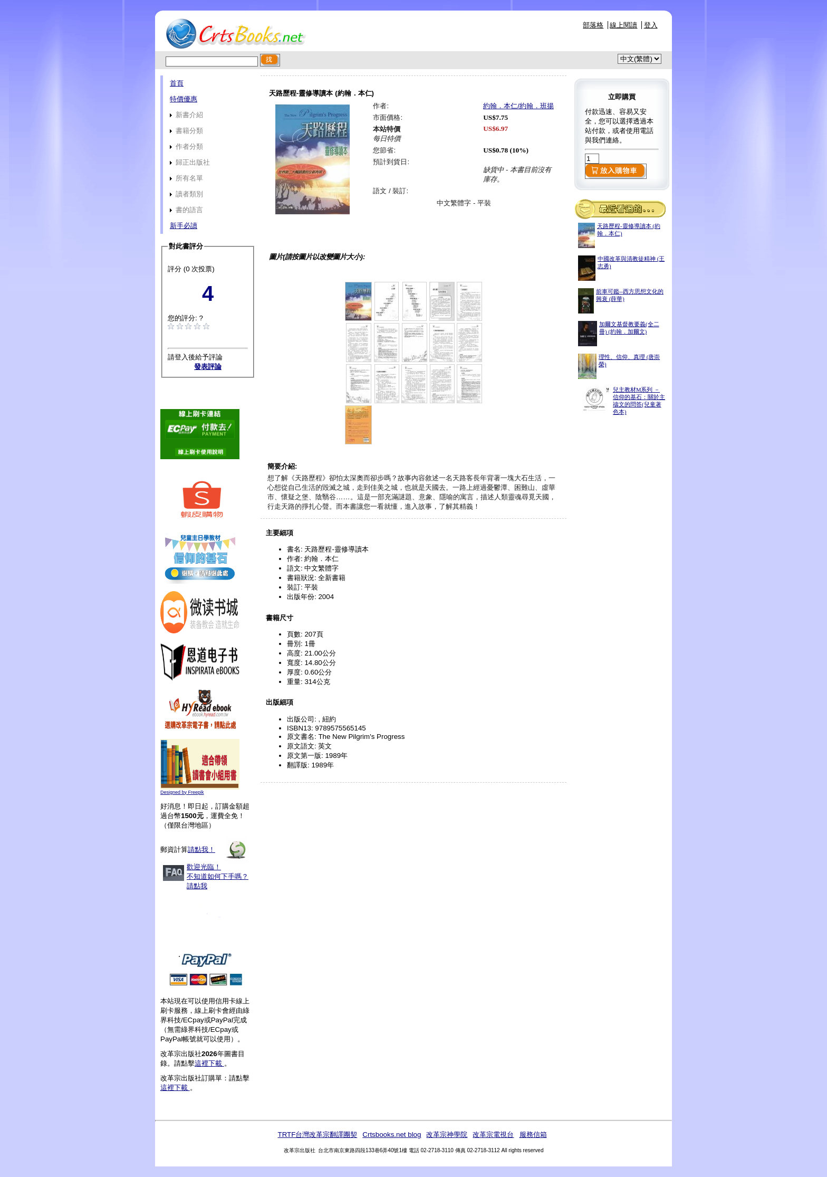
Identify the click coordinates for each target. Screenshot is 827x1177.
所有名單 (186, 178)
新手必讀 (183, 226)
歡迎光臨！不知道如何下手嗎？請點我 (217, 876)
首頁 (177, 83)
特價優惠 (183, 99)
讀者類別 (186, 194)
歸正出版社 (190, 162)
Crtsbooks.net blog (391, 1134)
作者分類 (186, 146)
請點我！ (201, 849)
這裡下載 (209, 1063)
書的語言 (186, 210)
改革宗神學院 (446, 1134)
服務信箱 (533, 1134)
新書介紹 (186, 115)
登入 (651, 25)
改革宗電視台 (493, 1134)
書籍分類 (186, 131)
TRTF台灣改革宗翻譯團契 (317, 1134)
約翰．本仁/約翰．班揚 (518, 106)
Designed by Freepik (182, 792)
